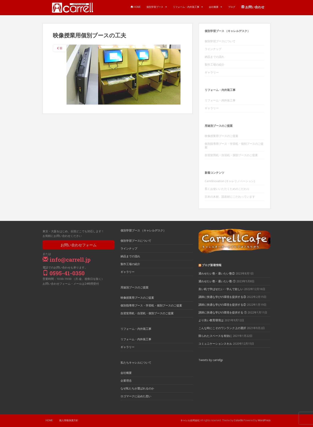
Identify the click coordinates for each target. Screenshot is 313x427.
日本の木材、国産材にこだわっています (230, 197)
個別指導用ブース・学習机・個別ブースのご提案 (234, 145)
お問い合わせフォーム (79, 244)
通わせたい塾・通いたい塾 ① (217, 281)
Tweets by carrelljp (210, 360)
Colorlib (238, 420)
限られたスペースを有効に (215, 336)
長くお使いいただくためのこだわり (227, 189)
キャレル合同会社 (190, 420)
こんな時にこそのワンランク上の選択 (222, 328)
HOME (136, 7)
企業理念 (126, 380)
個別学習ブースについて (220, 41)
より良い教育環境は (211, 320)
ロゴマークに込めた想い (136, 396)
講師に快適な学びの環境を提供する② (222, 304)
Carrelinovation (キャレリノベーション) (230, 181)
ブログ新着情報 (211, 265)
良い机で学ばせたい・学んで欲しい (220, 289)
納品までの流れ (214, 57)
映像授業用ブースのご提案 (221, 136)
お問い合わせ (252, 7)
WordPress (264, 420)
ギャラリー (212, 72)
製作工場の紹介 (214, 64)
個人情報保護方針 (68, 420)
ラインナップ (213, 49)
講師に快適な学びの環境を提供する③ (222, 297)
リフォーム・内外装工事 (186, 7)
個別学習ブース (155, 7)
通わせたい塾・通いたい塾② (216, 273)
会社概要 (213, 7)
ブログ (231, 7)
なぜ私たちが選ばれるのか (137, 388)
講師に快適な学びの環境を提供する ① (222, 312)
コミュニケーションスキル (215, 343)
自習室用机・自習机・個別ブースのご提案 (231, 155)
